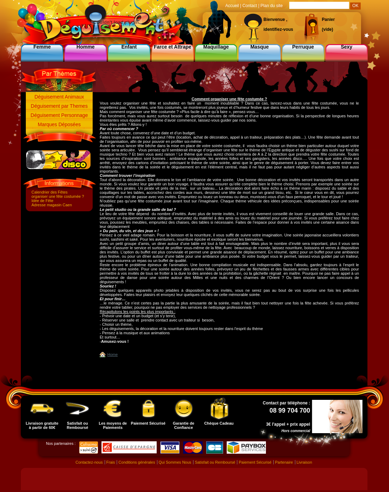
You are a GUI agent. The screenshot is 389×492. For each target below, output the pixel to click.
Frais (110, 462)
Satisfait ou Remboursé (77, 413)
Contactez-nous (89, 462)
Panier (328, 19)
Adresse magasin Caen (51, 205)
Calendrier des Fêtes (49, 192)
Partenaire (284, 462)
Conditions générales (136, 462)
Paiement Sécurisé (148, 411)
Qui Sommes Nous (175, 462)
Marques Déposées (59, 124)
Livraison (304, 462)
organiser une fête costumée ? (57, 196)
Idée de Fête (42, 201)
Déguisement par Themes (59, 106)
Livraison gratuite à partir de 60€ (42, 413)
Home (113, 354)
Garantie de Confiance (183, 413)
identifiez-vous (278, 29)
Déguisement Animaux (59, 97)
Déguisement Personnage (59, 115)
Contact (249, 5)
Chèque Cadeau (218, 411)
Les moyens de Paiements (113, 413)
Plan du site (272, 5)
